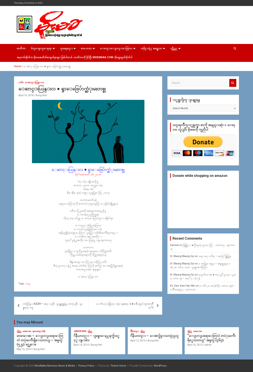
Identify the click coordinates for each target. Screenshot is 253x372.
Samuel (174, 245)
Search (232, 83)
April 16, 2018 (26, 95)
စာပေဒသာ (86, 48)
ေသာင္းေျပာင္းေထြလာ (116, 48)
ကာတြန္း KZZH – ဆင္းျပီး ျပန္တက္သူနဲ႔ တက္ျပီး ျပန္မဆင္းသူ (53, 305)
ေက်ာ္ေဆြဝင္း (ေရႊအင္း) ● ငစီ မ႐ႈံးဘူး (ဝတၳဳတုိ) (124, 305)
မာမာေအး (27, 331)
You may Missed (30, 322)
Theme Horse (118, 365)
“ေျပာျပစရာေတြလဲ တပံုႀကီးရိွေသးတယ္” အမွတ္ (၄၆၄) (211, 338)
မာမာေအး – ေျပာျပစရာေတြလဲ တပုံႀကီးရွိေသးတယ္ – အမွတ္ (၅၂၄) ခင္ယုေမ (40, 340)
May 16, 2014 (24, 349)
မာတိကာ (21, 48)
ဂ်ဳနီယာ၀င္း (134, 331)
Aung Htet (41, 95)
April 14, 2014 (81, 344)
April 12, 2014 (137, 340)
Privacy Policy (86, 365)
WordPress (160, 365)
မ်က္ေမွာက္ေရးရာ (41, 48)
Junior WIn (80, 331)
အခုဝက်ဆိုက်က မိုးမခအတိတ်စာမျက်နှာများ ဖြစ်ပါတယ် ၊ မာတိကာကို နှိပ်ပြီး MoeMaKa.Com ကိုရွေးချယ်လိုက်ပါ (74, 57)
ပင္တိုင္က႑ (173, 48)
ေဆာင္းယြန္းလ (34, 82)
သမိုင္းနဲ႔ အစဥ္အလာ (151, 48)
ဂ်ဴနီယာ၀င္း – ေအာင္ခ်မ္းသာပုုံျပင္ (154, 336)
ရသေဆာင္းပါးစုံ (39, 331)
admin (208, 344)
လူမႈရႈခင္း (66, 48)
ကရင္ (28, 283)
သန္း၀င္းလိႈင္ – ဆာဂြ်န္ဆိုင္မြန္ (214, 256)
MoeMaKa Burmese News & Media (55, 365)
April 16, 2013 (194, 344)
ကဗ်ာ (21, 82)
